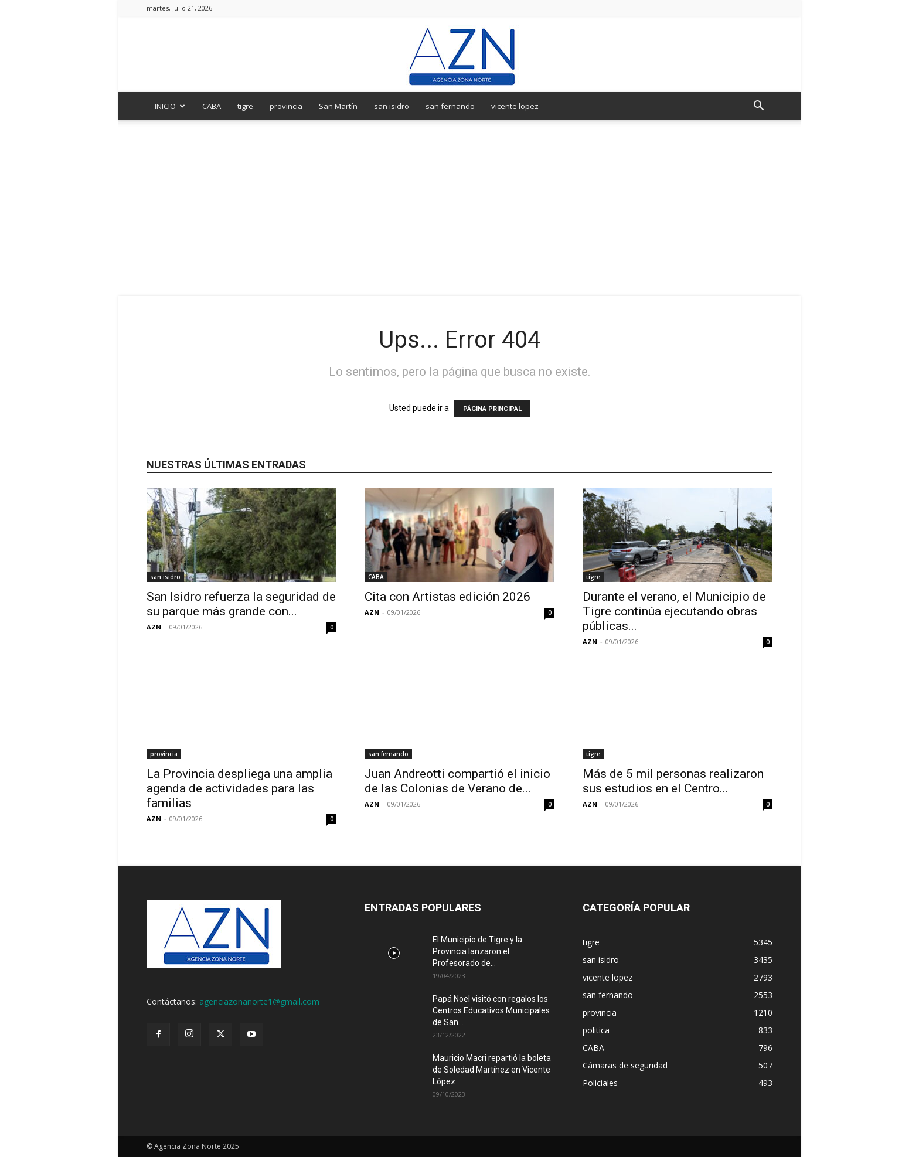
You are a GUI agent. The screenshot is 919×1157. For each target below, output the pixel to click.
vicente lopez (515, 106)
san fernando (450, 106)
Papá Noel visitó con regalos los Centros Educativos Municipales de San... (491, 1010)
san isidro (391, 106)
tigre (245, 106)
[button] (758, 107)
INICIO (170, 106)
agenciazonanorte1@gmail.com (259, 1001)
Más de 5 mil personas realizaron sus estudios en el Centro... (673, 781)
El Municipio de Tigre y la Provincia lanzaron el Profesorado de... (477, 951)
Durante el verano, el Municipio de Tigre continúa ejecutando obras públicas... (674, 611)
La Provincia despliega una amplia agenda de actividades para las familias (239, 788)
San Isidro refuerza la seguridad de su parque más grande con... (241, 604)
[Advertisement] (459, 208)
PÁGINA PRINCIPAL (492, 409)
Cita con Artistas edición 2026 (447, 597)
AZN (154, 626)
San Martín (338, 106)
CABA (211, 106)
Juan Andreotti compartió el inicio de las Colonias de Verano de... (457, 781)
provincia (286, 106)
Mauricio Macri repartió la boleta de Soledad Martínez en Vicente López (492, 1069)
